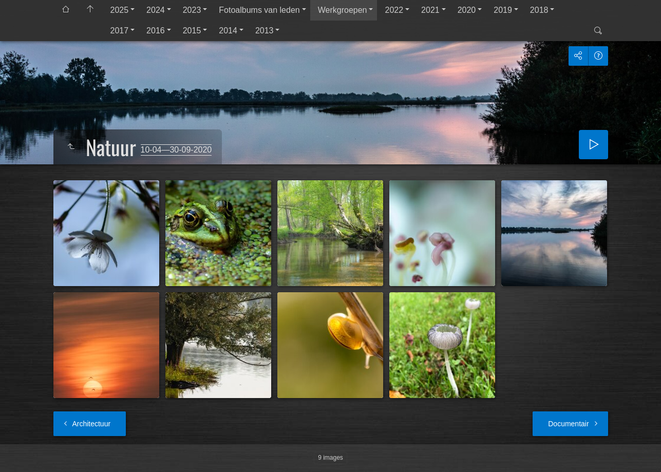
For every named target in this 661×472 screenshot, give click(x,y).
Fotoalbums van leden (259, 10)
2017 (119, 30)
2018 (539, 10)
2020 (467, 10)
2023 (192, 10)
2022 (394, 10)
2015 (192, 30)
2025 (119, 10)
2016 (155, 30)
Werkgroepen (342, 10)
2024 (155, 10)
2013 (264, 30)
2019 (503, 10)
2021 (430, 10)
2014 (228, 30)
